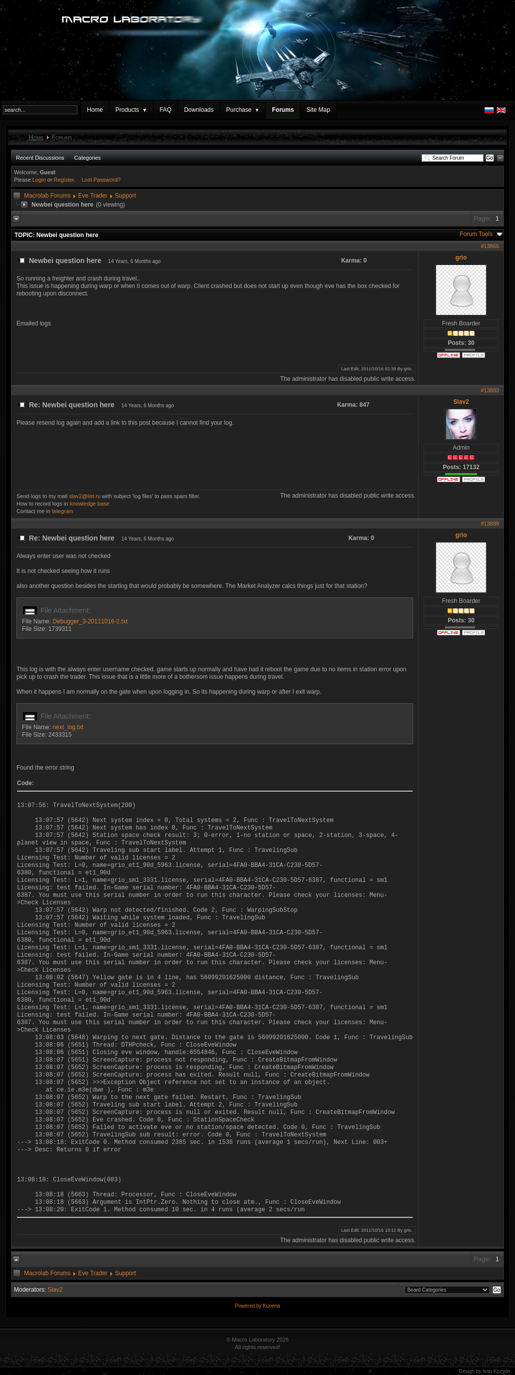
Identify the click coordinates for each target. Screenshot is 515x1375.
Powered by (249, 1306)
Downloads (198, 109)
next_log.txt (67, 727)
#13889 (490, 524)
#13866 (490, 246)
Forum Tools (476, 234)
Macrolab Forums (47, 195)
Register (64, 180)
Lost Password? (100, 180)
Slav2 (461, 401)
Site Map (318, 109)
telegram (62, 511)
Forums (283, 109)
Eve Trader (92, 195)
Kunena (271, 1306)
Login (39, 180)
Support (125, 195)
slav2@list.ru (84, 496)
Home (95, 109)
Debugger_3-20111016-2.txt (89, 621)
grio (461, 257)
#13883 (490, 390)
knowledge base (89, 504)
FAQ (165, 109)
